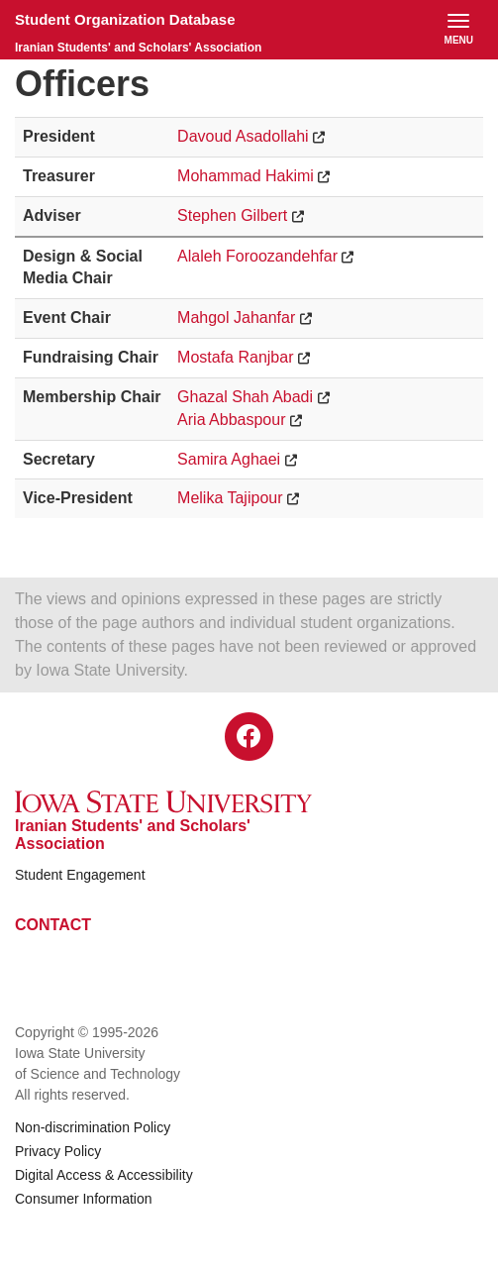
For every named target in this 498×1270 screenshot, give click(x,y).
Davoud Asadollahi (243, 136)
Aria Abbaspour (231, 419)
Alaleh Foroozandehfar (257, 256)
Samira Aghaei (228, 459)
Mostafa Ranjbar (235, 357)
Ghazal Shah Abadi (245, 396)
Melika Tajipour (229, 497)
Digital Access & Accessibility (104, 1175)
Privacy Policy (58, 1151)
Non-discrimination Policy (92, 1127)
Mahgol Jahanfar (236, 317)
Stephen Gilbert (232, 215)
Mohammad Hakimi (245, 175)
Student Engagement (80, 875)
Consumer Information (83, 1199)
